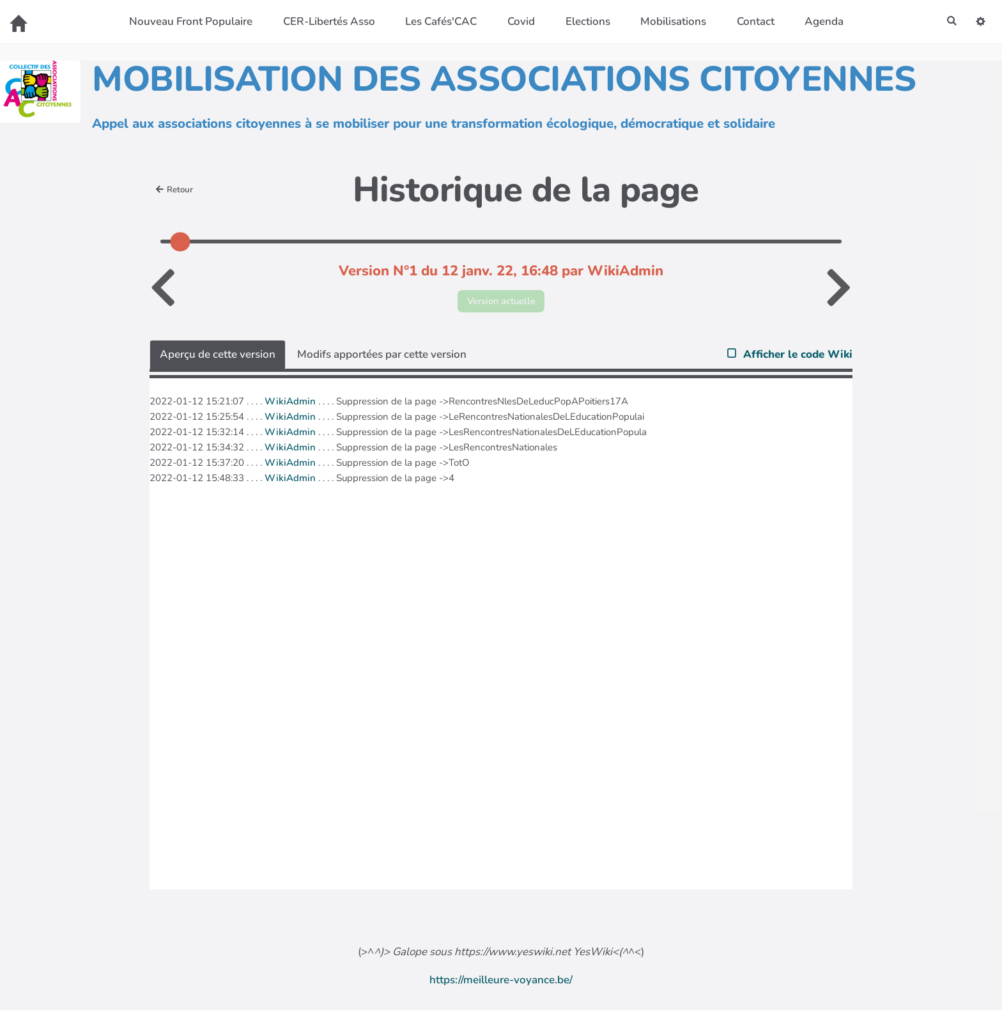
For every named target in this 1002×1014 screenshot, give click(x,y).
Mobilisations (669, 21)
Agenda (820, 21)
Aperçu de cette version (217, 357)
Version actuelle (501, 302)
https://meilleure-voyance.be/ (501, 983)
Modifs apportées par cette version (381, 357)
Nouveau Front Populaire (187, 21)
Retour (177, 189)
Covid (517, 21)
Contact (751, 21)
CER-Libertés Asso (325, 21)
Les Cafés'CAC (437, 21)
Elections (583, 21)
